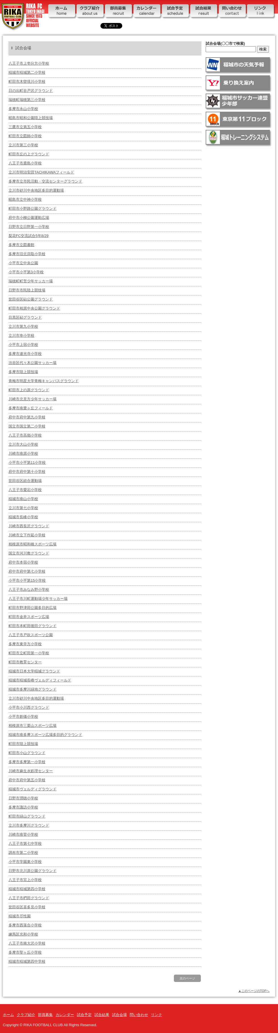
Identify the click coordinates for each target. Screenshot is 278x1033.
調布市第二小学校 (23, 852)
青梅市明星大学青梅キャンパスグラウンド (44, 381)
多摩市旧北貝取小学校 (27, 254)
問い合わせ (232, 12)
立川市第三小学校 (23, 145)
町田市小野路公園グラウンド (32, 208)
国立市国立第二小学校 (27, 426)
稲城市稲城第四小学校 (27, 889)
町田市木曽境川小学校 (27, 81)
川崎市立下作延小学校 (27, 535)
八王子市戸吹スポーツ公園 (31, 635)
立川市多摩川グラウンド (29, 825)
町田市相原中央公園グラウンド (34, 308)
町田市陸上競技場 (23, 744)
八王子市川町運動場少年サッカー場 (38, 598)
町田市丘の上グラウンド (29, 154)
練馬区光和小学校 (23, 934)
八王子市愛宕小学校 (25, 490)
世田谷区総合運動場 (25, 481)
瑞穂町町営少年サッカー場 (31, 281)
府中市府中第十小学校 (27, 471)
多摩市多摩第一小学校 (27, 762)
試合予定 (176, 12)
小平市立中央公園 (23, 263)
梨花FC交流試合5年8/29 (29, 236)
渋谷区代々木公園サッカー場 (32, 363)
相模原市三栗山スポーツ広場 (32, 725)
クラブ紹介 (91, 12)
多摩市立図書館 (21, 245)
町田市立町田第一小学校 (29, 653)
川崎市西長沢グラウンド (29, 526)
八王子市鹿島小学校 (25, 163)
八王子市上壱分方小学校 (29, 63)
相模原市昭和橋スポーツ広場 (32, 544)
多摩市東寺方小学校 (25, 644)
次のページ (187, 978)
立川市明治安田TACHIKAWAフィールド (41, 172)
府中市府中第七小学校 (27, 571)
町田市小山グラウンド (27, 753)
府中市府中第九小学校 (27, 417)
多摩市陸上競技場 (23, 372)
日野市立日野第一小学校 (29, 227)
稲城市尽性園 (20, 916)
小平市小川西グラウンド (29, 707)
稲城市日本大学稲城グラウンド (34, 671)
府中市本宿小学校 (23, 562)
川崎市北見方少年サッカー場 (32, 399)
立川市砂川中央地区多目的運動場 (36, 190)
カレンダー (147, 12)
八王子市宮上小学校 (25, 880)
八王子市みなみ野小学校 (29, 589)
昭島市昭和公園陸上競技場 (31, 118)
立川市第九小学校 (23, 326)
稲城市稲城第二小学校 (27, 72)
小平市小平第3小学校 (26, 272)
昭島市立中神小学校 (25, 199)
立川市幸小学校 (21, 335)
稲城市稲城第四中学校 (27, 961)
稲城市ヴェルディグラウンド (32, 789)
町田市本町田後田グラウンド (32, 626)
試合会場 (119, 1015)
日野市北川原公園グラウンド (32, 871)
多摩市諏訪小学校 (23, 807)
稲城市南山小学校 (23, 499)
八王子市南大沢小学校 (27, 943)
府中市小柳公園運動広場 (29, 217)
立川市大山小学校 (23, 444)
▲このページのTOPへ (253, 990)
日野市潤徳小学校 (23, 798)
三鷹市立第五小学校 (25, 127)
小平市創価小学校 (23, 716)
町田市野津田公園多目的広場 (32, 608)
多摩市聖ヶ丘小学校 (25, 952)
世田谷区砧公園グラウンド (31, 299)
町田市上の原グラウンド (29, 390)
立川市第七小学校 (23, 508)
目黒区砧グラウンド (25, 317)
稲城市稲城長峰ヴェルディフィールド (40, 680)
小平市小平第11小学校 (27, 462)
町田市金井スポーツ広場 (29, 617)
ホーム (62, 12)
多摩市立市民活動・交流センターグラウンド (45, 181)
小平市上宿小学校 (23, 344)
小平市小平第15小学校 (27, 580)
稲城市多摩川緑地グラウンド (32, 689)
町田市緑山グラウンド (27, 816)
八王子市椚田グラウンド (29, 898)
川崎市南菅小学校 (23, 834)
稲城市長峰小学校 (23, 517)
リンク (261, 12)
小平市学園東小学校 (25, 862)
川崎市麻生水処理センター (31, 771)
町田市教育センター (25, 662)
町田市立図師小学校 (25, 136)
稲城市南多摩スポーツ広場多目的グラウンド (45, 735)
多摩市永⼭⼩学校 (23, 109)
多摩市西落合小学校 (25, 925)
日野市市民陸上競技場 (27, 290)
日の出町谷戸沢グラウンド (31, 90)
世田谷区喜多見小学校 (27, 907)
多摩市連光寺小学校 (25, 354)
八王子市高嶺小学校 (25, 435)
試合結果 (204, 12)
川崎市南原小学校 (23, 453)
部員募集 (119, 12)
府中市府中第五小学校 (27, 780)
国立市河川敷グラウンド (29, 553)
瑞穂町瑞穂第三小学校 (27, 100)
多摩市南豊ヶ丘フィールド (31, 408)
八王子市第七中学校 (25, 843)
